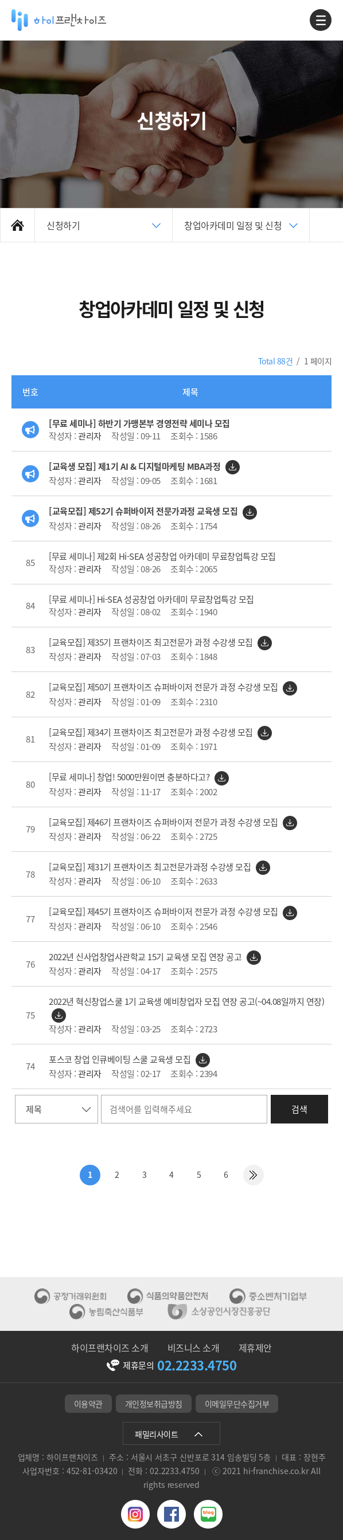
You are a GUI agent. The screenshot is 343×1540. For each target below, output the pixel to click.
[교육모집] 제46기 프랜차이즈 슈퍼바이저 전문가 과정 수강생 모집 (164, 822)
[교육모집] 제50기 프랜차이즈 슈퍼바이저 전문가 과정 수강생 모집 (164, 687)
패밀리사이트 (156, 1434)
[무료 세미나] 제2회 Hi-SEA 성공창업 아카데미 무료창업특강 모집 (162, 556)
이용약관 (88, 1403)
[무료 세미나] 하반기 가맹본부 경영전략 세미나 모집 (139, 423)
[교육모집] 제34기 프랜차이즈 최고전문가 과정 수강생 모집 (152, 732)
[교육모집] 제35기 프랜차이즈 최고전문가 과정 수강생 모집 (152, 642)
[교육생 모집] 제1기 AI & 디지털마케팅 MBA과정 (136, 466)
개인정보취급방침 (153, 1403)
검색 (299, 1109)
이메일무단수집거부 (237, 1403)
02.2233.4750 (196, 1365)
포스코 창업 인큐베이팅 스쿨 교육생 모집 (121, 1059)
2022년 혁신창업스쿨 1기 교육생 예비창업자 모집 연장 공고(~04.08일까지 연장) (186, 1001)
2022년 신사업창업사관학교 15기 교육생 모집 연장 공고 (146, 956)
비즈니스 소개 (193, 1348)
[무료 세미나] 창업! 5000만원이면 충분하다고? (130, 777)
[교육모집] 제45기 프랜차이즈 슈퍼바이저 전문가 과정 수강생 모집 (164, 911)
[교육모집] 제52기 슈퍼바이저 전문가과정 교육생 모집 (144, 511)
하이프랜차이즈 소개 (109, 1348)
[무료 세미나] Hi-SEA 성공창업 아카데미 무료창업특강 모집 (151, 599)
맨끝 (253, 1175)
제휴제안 (255, 1348)
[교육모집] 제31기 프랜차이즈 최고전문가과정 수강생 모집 (151, 867)
